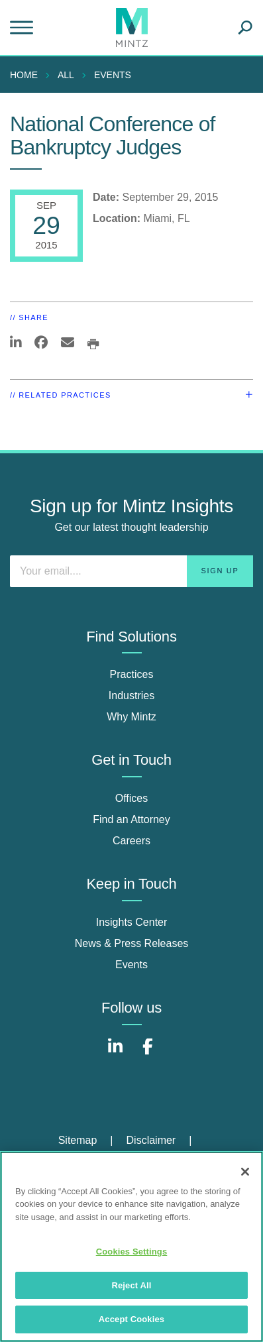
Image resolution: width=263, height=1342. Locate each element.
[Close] (245, 1171)
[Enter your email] (131, 571)
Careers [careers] (131, 840)
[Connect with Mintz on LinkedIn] (115, 1053)
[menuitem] (27, 75)
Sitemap (77, 1140)
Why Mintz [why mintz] (131, 716)
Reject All (131, 1285)
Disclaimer (151, 1140)
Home (24, 75)
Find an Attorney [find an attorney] (131, 819)
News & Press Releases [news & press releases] (132, 943)
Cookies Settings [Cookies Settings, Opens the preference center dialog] (132, 1252)
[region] (131, 1246)
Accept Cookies (131, 1319)
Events (112, 75)
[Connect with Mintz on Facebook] (147, 1053)
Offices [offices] (131, 798)
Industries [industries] (131, 695)
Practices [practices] (132, 674)
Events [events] (131, 964)
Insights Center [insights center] (132, 922)
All (66, 75)
